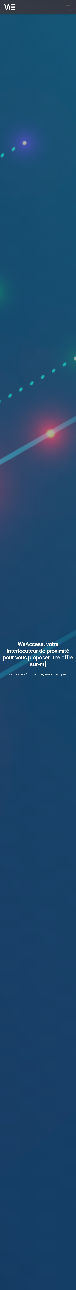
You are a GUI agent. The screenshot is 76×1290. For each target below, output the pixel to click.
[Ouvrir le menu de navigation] (67, 7)
